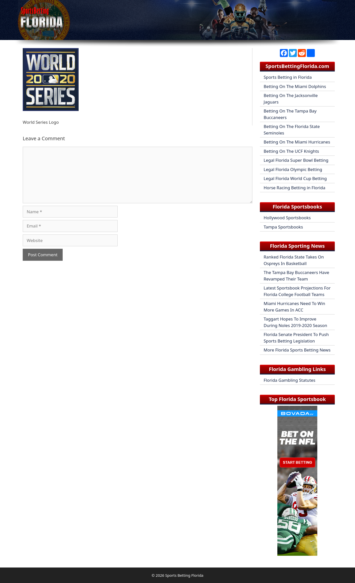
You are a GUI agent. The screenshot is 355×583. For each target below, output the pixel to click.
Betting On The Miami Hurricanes (297, 142)
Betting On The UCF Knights (291, 151)
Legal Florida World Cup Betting (295, 178)
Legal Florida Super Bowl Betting (296, 160)
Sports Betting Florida (184, 575)
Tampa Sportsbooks (283, 227)
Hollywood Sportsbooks (287, 217)
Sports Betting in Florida (288, 77)
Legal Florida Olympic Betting (293, 169)
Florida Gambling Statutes (289, 380)
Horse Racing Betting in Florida (294, 187)
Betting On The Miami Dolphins (295, 86)
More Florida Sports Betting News (297, 350)
